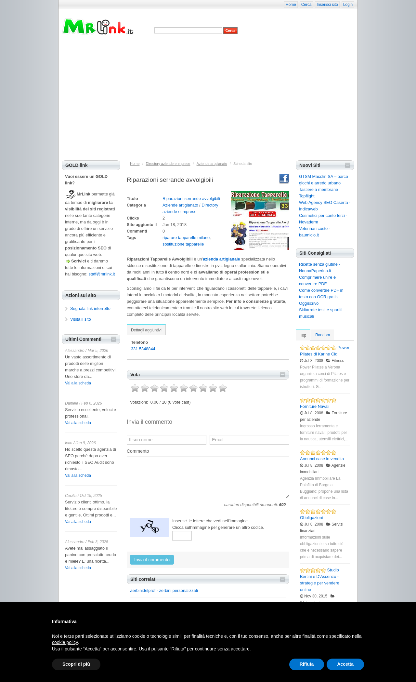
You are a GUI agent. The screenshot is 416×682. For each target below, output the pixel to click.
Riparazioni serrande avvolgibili (191, 198)
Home (291, 4)
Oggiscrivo (308, 303)
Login (348, 4)
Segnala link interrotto (90, 308)
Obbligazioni (311, 517)
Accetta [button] (345, 664)
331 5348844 (143, 348)
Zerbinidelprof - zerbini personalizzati (164, 590)
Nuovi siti (165, 48)
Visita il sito (80, 319)
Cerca (306, 4)
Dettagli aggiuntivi (146, 330)
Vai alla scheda (78, 383)
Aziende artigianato (180, 205)
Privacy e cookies (138, 48)
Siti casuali (231, 48)
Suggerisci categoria (288, 48)
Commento (138, 451)
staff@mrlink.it (102, 274)
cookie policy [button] (65, 642)
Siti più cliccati (206, 48)
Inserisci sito (327, 4)
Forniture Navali (314, 406)
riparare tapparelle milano (186, 237)
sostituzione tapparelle (183, 244)
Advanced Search (168, 37)
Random (322, 335)
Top (303, 335)
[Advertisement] (208, 111)
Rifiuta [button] (307, 664)
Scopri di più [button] (76, 664)
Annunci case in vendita (322, 458)
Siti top (183, 48)
